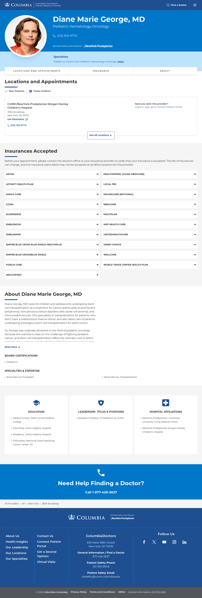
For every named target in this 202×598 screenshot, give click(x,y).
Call (101, 492)
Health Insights (17, 541)
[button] (101, 135)
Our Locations (16, 553)
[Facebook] (144, 542)
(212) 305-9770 (67, 36)
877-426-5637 (101, 556)
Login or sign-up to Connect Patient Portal (158, 107)
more (121, 61)
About (165, 70)
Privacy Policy (79, 592)
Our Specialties (16, 559)
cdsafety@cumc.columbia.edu (101, 576)
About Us (12, 536)
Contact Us (45, 536)
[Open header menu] (195, 5)
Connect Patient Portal (49, 544)
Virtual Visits (46, 562)
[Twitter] (154, 542)
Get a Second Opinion (46, 554)
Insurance (101, 70)
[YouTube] (164, 542)
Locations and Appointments (37, 70)
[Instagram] (174, 542)
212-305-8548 (101, 566)
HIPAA (121, 592)
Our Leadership (17, 547)
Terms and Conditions (102, 592)
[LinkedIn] (184, 542)
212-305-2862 (159, 592)
